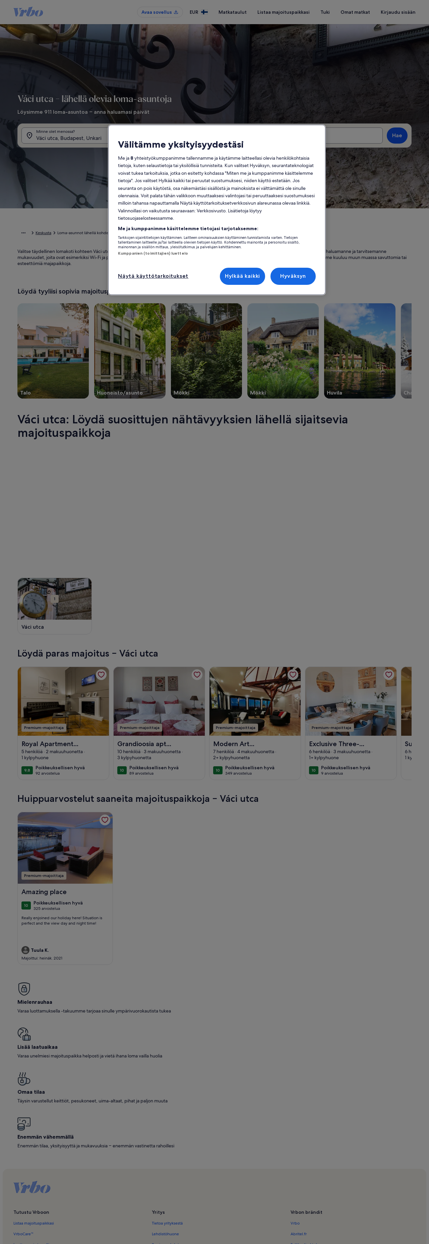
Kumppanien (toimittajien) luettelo (153, 253)
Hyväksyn (293, 276)
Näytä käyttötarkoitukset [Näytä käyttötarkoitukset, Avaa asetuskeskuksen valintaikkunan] (153, 276)
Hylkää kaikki (242, 276)
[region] (217, 209)
